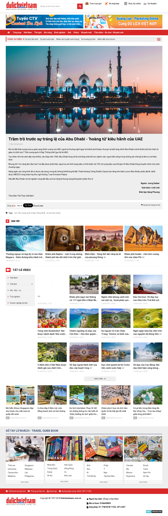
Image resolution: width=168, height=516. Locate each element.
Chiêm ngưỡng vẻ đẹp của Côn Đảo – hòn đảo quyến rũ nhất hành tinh (84, 333)
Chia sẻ (10, 206)
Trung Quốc (52, 468)
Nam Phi (147, 472)
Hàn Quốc (68, 465)
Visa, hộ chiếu (132, 3)
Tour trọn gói (93, 3)
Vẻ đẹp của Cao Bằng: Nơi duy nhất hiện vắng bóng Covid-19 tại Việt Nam (146, 367)
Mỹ (127, 469)
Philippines (29, 476)
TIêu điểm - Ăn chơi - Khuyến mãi (108, 32)
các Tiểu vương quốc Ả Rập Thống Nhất (29, 213)
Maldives (12, 476)
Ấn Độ (49, 475)
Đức (88, 469)
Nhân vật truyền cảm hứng (67, 39)
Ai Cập (146, 476)
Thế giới (38, 32)
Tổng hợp (17, 32)
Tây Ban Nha (109, 476)
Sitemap (53, 491)
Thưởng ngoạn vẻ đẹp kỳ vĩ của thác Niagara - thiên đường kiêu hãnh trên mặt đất (25, 256)
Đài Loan (68, 475)
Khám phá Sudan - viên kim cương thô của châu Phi (141, 256)
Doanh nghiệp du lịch (19, 303)
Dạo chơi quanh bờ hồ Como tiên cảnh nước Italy (115, 366)
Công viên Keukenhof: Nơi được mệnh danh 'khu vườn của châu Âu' (51, 333)
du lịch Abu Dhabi (54, 213)
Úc (65, 472)
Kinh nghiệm (59, 32)
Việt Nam (28, 32)
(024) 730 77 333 (84, 491)
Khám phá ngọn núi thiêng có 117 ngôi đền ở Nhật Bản (83, 299)
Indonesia (12, 469)
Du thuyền (150, 3)
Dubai (49, 472)
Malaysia (28, 469)
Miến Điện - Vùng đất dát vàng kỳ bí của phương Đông (103, 256)
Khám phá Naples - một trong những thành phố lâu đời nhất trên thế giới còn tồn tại (63, 256)
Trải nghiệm (15, 297)
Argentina (130, 476)
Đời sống (48, 32)
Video (76, 32)
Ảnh (69, 32)
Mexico (129, 472)
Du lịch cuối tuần (47, 39)
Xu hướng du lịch (88, 39)
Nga (105, 472)
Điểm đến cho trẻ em (106, 39)
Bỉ (87, 472)
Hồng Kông (69, 468)
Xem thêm (25, 482)
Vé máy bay (112, 3)
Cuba (145, 469)
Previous (3, 244)
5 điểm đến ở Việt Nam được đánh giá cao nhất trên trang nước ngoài (52, 367)
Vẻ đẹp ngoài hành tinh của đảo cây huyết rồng (83, 366)
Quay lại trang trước (150, 205)
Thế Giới (13, 284)
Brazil (145, 465)
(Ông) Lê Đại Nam (111, 499)
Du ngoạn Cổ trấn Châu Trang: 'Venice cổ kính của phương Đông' (114, 333)
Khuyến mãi (86, 32)
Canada (129, 465)
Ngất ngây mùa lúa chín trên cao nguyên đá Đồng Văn (147, 332)
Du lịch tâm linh (31, 39)
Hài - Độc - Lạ (15, 290)
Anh (88, 465)
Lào (26, 472)
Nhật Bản (51, 465)
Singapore (29, 465)
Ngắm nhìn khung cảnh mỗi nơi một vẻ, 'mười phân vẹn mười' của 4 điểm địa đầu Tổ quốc (115, 299)
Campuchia (13, 472)
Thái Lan (11, 465)
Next (165, 244)
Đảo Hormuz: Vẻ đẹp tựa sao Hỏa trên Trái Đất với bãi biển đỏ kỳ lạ (146, 299)
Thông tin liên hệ (37, 491)
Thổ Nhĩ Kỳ (91, 476)
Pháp (106, 465)
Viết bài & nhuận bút (17, 491)
